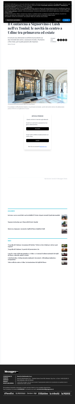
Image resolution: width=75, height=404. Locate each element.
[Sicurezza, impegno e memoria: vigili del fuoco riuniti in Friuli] (26, 229)
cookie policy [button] (29, 6)
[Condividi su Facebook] (58, 40)
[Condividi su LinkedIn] (61, 40)
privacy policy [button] (59, 4)
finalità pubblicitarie (13, 11)
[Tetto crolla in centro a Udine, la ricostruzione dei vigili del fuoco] (27, 262)
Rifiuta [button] (57, 20)
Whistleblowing (8, 383)
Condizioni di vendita (7, 377)
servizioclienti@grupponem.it (45, 389)
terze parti (26, 8)
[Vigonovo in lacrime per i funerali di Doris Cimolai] (23, 222)
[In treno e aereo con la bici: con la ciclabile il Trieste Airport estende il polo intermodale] (34, 215)
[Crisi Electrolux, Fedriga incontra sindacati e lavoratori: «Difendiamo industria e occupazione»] (34, 258)
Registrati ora (43, 146)
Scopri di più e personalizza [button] (13, 20)
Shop (37, 140)
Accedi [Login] (37, 129)
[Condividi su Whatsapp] (66, 40)
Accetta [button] (66, 20)
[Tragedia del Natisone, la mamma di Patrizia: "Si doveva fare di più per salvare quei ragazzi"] (34, 245)
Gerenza (5, 380)
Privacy (5, 381)
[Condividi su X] (63, 40)
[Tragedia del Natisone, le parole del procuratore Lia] (23, 249)
